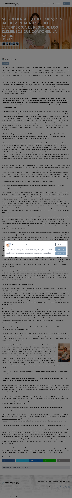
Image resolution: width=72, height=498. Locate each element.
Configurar (60, 245)
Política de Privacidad (16, 255)
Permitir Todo (61, 249)
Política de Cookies (38, 253)
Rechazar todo (60, 253)
